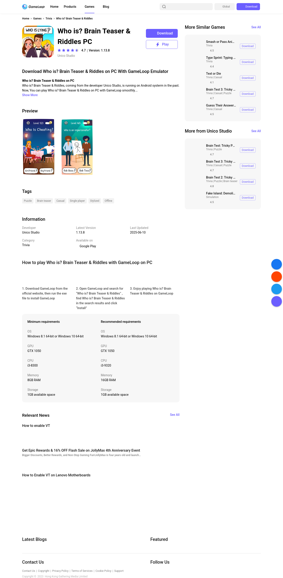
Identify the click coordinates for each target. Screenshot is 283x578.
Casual (218, 77)
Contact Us (28, 570)
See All (256, 27)
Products (70, 6)
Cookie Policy (103, 570)
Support (119, 570)
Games (89, 6)
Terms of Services (82, 570)
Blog (106, 6)
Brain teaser (230, 181)
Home (54, 6)
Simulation (212, 197)
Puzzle (227, 93)
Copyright (43, 570)
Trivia (49, 18)
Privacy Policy (60, 570)
